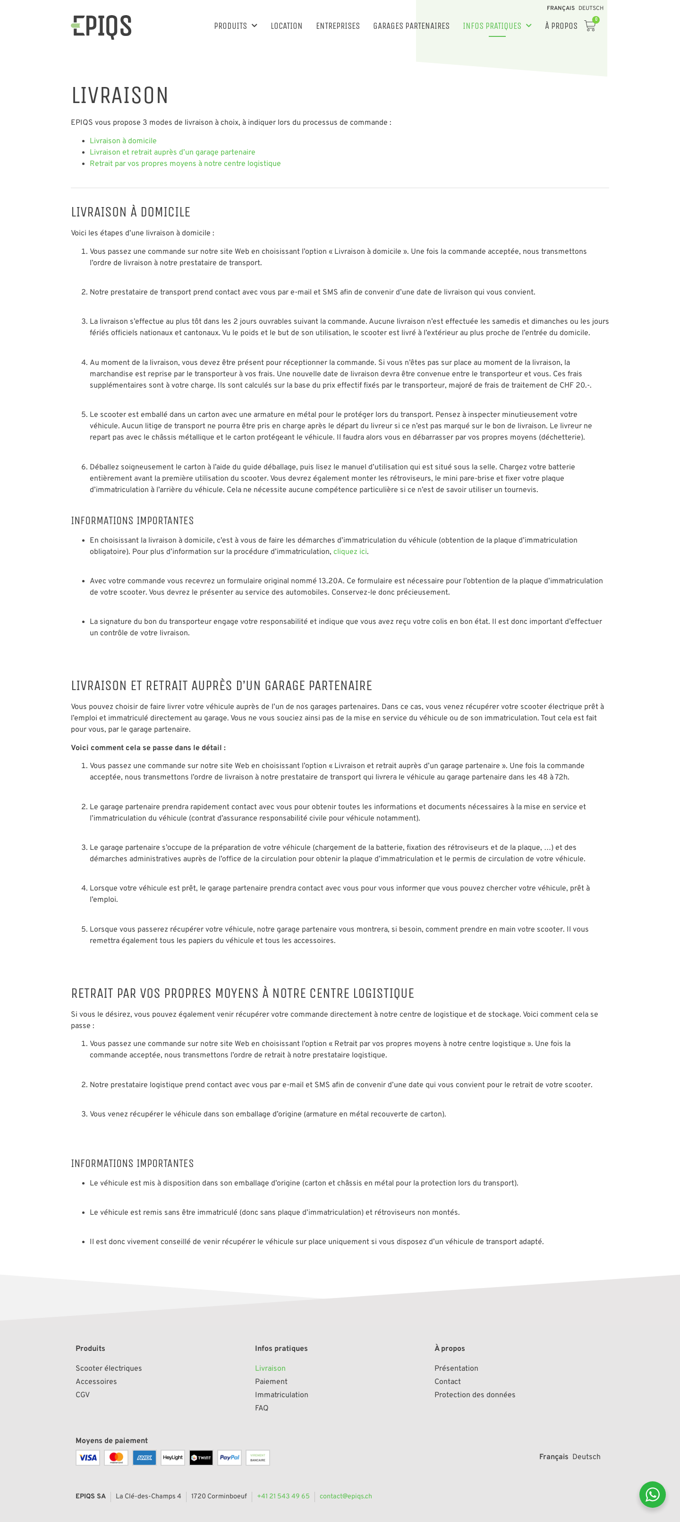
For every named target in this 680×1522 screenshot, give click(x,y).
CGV (83, 1395)
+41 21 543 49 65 (283, 1496)
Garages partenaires (411, 25)
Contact (447, 1382)
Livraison (270, 1369)
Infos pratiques (497, 26)
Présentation (456, 1369)
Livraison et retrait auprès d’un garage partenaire (172, 152)
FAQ (262, 1408)
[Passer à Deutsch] (591, 8)
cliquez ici (350, 552)
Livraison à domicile (123, 141)
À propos (561, 25)
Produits (235, 26)
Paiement (271, 1382)
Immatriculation (281, 1395)
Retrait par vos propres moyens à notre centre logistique (185, 164)
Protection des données (475, 1395)
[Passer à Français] (561, 8)
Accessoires (96, 1382)
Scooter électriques (109, 1369)
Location (287, 25)
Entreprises (338, 25)
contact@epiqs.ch (346, 1496)
